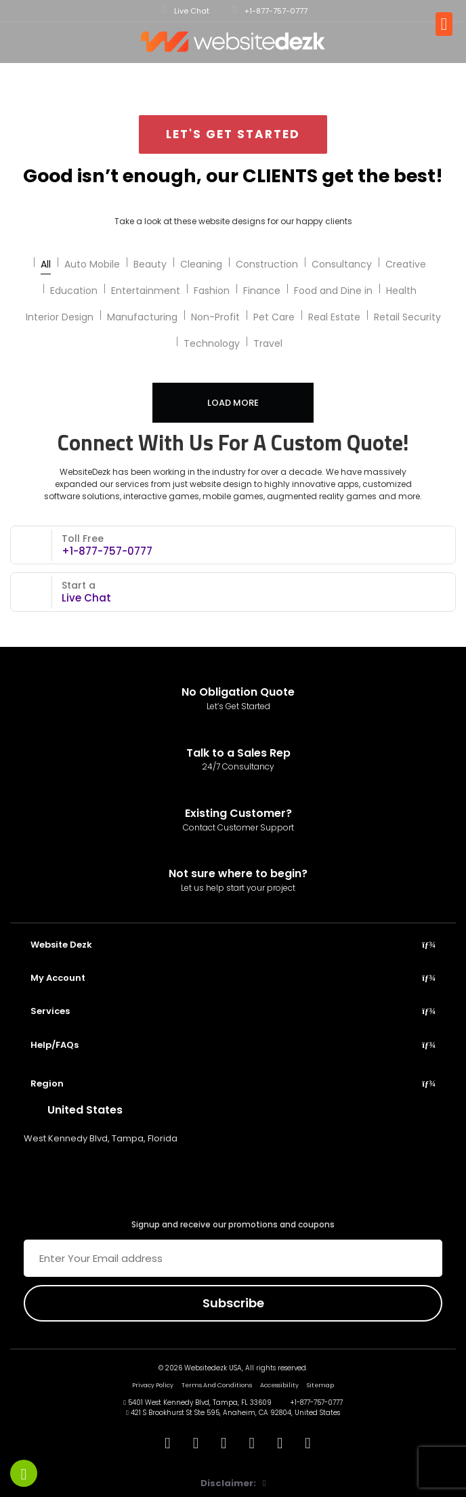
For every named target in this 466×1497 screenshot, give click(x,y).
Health (401, 290)
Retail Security (407, 317)
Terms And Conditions (217, 1385)
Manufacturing (142, 317)
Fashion (212, 290)
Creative (405, 264)
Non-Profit (215, 317)
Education (74, 290)
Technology (212, 343)
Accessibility (279, 1385)
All (46, 264)
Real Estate (334, 317)
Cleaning (201, 264)
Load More (233, 402)
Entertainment (145, 290)
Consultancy (342, 264)
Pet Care (274, 317)
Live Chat (185, 10)
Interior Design (59, 317)
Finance (261, 290)
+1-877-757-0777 (270, 10)
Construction (267, 264)
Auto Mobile (92, 264)
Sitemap (320, 1385)
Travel (267, 343)
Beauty (150, 264)
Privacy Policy (152, 1385)
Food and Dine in (333, 290)
